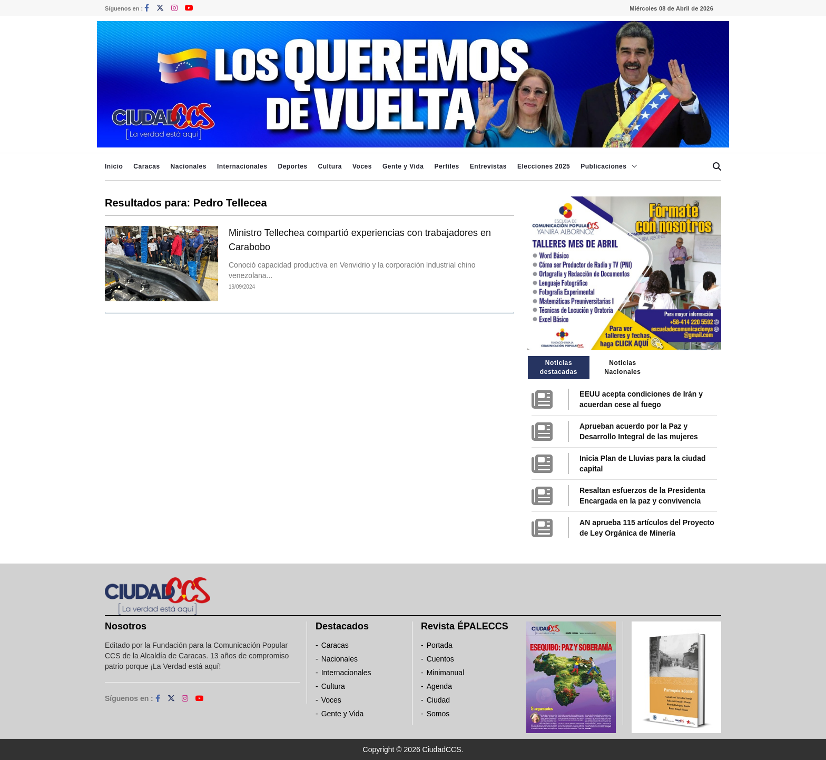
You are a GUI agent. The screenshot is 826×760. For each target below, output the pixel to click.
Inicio (114, 166)
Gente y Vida (403, 166)
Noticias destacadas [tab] (558, 367)
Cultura (330, 166)
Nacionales (188, 166)
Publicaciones (603, 166)
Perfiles (446, 166)
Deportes (292, 166)
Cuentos (440, 659)
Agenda (439, 686)
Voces (362, 166)
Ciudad (438, 700)
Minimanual (446, 672)
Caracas (146, 166)
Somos (438, 713)
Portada (440, 645)
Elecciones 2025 (543, 166)
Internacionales (242, 166)
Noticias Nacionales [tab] (622, 367)
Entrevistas (488, 166)
